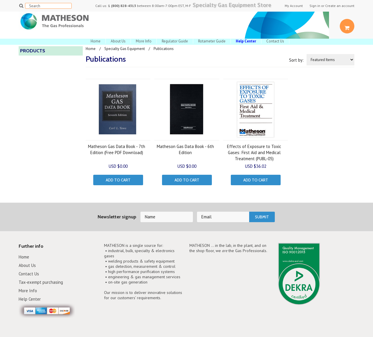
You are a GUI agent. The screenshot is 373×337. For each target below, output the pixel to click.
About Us (118, 41)
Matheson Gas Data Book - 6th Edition (185, 149)
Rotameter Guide (212, 41)
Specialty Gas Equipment (124, 48)
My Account (294, 6)
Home (96, 41)
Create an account (339, 6)
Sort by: (296, 60)
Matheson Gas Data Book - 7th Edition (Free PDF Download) (116, 149)
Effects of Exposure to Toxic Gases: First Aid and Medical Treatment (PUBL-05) (254, 152)
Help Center (30, 299)
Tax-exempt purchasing (41, 282)
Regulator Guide (175, 41)
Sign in (314, 6)
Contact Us (275, 41)
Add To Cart (118, 180)
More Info (144, 41)
